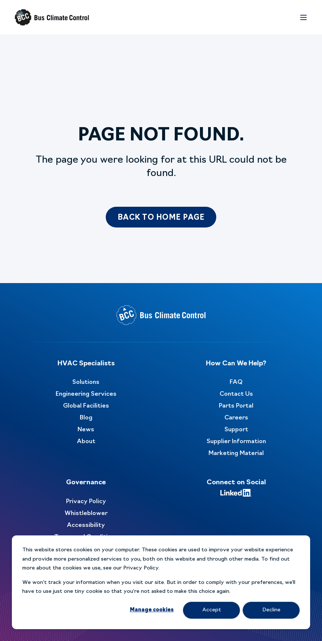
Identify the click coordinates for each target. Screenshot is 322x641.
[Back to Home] (52, 17)
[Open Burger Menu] (303, 17)
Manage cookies (152, 610)
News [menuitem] (86, 430)
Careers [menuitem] (236, 418)
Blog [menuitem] (86, 418)
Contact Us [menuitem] (236, 394)
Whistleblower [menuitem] (86, 514)
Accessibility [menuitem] (86, 525)
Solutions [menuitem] (85, 382)
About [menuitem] (86, 442)
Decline (271, 610)
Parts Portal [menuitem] (236, 406)
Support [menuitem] (236, 430)
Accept (211, 610)
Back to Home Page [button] (161, 218)
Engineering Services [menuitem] (86, 394)
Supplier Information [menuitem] (236, 442)
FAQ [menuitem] (236, 382)
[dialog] (161, 582)
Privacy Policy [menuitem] (86, 502)
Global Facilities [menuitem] (86, 406)
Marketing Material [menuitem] (236, 453)
